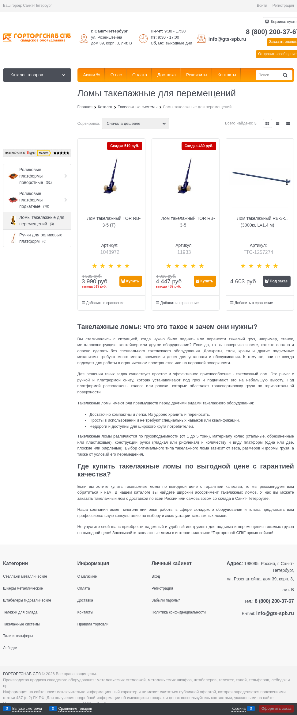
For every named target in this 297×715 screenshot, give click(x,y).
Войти (262, 5)
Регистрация (283, 5)
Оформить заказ (276, 708)
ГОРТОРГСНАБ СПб (22, 673)
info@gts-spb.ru (227, 39)
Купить (132, 281)
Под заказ (279, 281)
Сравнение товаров (75, 708)
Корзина (238, 708)
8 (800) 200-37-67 (274, 601)
